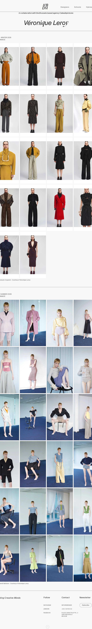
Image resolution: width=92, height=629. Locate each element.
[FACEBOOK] (49, 612)
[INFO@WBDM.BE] (70, 605)
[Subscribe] (86, 605)
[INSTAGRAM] (49, 605)
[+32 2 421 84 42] (70, 609)
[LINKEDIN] (49, 609)
